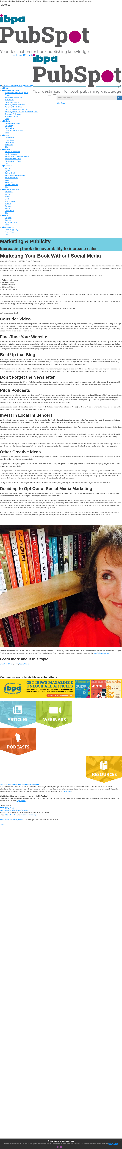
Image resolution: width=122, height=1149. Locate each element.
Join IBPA (22, 55)
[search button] (119, 98)
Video (21, 664)
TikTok (16, 664)
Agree (59, 1147)
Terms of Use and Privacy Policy (11, 820)
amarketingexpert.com (101, 653)
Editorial (27, 86)
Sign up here (21, 801)
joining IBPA (67, 791)
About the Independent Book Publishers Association (19, 784)
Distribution (7, 166)
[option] (19, 86)
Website (26, 664)
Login (31, 55)
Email (2, 664)
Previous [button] (3, 86)
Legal (5, 215)
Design (19, 86)
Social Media (8, 664)
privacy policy (113, 1144)
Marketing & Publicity (10, 189)
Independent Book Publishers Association (14, 810)
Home (5, 88)
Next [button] (119, 86)
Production (7, 149)
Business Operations (10, 90)
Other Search (61, 103)
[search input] (87, 98)
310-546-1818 (10, 815)
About (15, 55)
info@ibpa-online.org (28, 815)
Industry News (8, 227)
